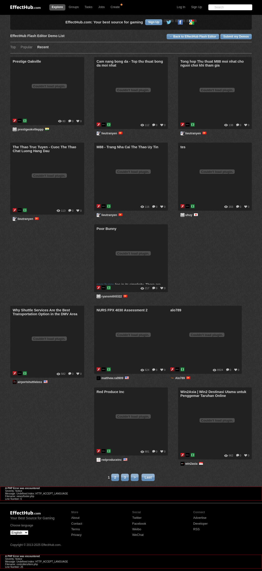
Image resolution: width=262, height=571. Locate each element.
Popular (26, 47)
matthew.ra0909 (115, 378)
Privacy (76, 535)
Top (13, 47)
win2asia (194, 463)
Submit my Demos (236, 36)
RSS (196, 529)
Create (115, 7)
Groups (74, 7)
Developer (200, 523)
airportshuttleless (33, 382)
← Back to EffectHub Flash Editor (193, 36)
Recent (43, 47)
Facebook (139, 523)
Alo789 (183, 378)
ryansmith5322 (114, 296)
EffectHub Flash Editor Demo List (37, 36)
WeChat (138, 535)
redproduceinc (114, 460)
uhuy (192, 215)
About (75, 518)
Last (148, 477)
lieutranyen (112, 133)
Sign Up (196, 7)
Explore (57, 7)
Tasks (88, 7)
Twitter (136, 518)
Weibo (136, 529)
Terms (75, 529)
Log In (181, 7)
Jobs (101, 7)
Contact (76, 523)
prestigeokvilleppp (34, 129)
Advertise (199, 518)
